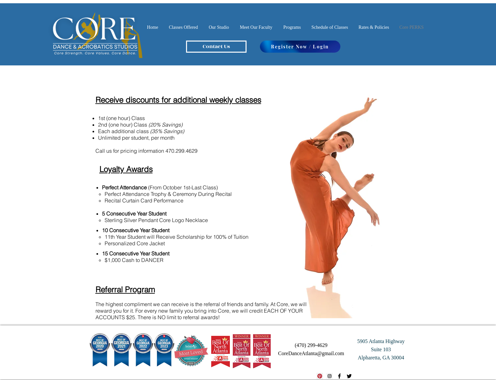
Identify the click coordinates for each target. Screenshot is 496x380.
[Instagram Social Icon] (329, 376)
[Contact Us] (216, 47)
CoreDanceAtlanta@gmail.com (311, 353)
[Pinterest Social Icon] (319, 376)
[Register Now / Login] (300, 47)
